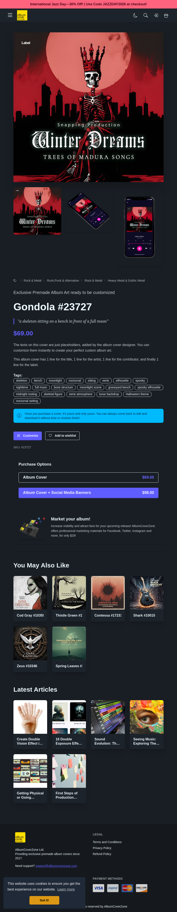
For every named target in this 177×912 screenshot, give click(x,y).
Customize (27, 435)
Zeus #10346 (27, 666)
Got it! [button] (44, 900)
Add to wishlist (62, 435)
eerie (105, 380)
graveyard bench (119, 387)
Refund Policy (102, 854)
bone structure (63, 387)
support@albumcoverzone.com (56, 866)
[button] (12, 15)
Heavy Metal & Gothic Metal (126, 280)
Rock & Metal (32, 280)
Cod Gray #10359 (31, 615)
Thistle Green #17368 (73, 615)
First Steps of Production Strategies (66, 797)
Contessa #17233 (108, 615)
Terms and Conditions (107, 842)
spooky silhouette (148, 387)
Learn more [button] (66, 889)
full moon (41, 387)
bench (38, 380)
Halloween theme (137, 394)
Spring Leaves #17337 (73, 666)
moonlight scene (91, 387)
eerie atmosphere (80, 394)
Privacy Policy (102, 848)
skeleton (21, 380)
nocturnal (75, 380)
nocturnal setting (27, 401)
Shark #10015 (144, 615)
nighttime (22, 387)
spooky (140, 380)
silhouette (122, 380)
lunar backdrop (109, 394)
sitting (92, 380)
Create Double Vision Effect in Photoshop (29, 743)
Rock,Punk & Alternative (63, 280)
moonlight (55, 380)
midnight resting (26, 394)
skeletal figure (53, 394)
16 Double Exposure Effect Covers (69, 743)
